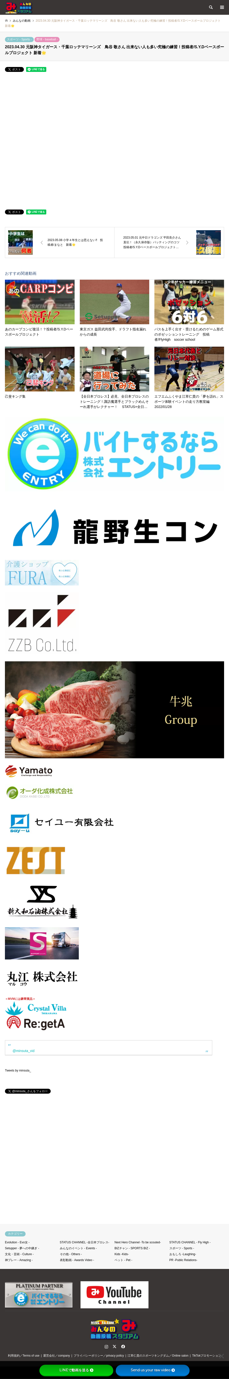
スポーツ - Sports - (19, 39)
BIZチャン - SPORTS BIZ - (132, 1248)
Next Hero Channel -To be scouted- (137, 1242)
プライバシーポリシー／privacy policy (99, 1355)
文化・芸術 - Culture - (19, 1254)
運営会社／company (56, 1355)
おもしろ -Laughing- (182, 1254)
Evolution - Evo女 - (17, 1242)
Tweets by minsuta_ (18, 1070)
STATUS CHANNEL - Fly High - (190, 1242)
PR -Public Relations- (183, 1260)
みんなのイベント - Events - (78, 1248)
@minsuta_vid (23, 1051)
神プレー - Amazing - (19, 1260)
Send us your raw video (153, 1370)
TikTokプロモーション (206, 1355)
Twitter (114, 1346)
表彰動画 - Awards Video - (77, 1260)
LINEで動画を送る (76, 1370)
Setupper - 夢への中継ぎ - (22, 1248)
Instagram (106, 1346)
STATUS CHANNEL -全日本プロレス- (84, 1242)
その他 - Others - (71, 1254)
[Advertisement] (114, 1161)
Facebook (122, 1346)
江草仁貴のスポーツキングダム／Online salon (158, 1355)
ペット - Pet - (123, 1260)
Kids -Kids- (121, 1254)
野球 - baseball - (47, 39)
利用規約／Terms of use (24, 1355)
